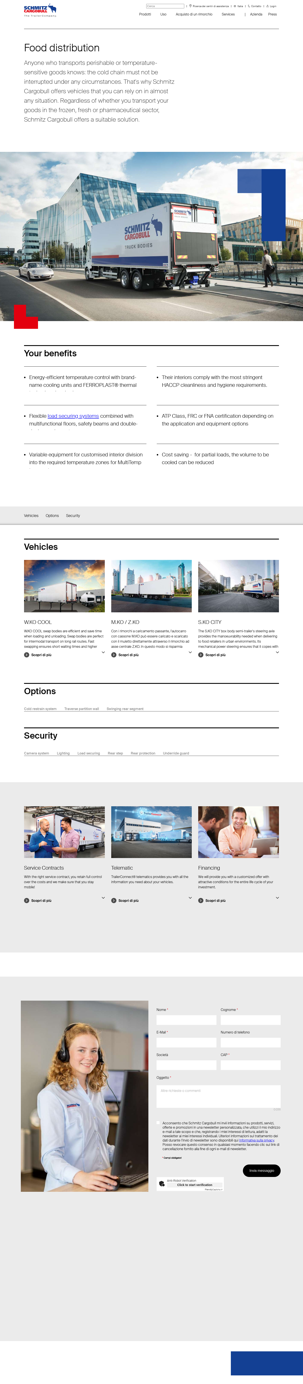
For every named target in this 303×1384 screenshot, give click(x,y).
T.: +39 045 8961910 (90, 1313)
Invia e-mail (83, 1305)
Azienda (256, 14)
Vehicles (31, 515)
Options (52, 515)
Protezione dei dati (120, 1373)
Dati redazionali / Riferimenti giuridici (171, 1373)
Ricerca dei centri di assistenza (211, 6)
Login (273, 6)
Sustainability (33, 1339)
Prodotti (145, 14)
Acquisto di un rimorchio (194, 14)
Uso (163, 14)
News (28, 1305)
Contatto (256, 6)
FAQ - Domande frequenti (43, 1330)
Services (228, 14)
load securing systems (73, 416)
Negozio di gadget (38, 1322)
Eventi (28, 1313)
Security (73, 515)
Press (272, 14)
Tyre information (36, 1348)
